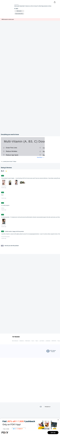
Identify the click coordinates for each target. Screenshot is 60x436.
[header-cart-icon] (55, 2)
